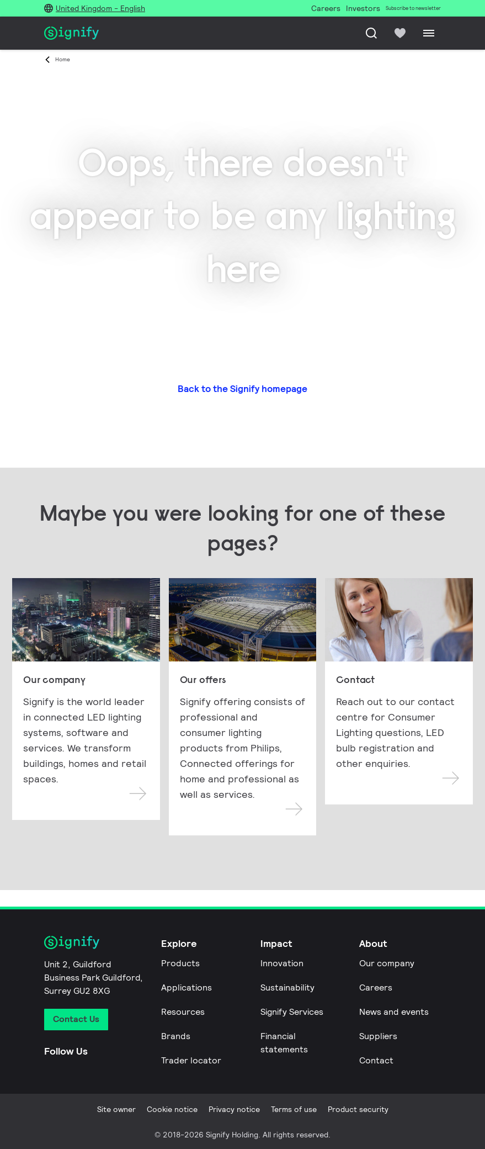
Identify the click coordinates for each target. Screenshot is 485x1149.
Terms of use (294, 1109)
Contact (376, 1060)
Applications (186, 987)
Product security (358, 1109)
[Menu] (429, 33)
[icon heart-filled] (400, 33)
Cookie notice (172, 1109)
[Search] (371, 33)
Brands (175, 1036)
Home (62, 59)
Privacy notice (234, 1109)
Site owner (116, 1109)
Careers (375, 987)
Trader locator (191, 1060)
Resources (183, 1012)
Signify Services (291, 1012)
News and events (394, 1012)
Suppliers (378, 1036)
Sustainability (287, 987)
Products (180, 963)
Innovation (281, 963)
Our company (386, 963)
